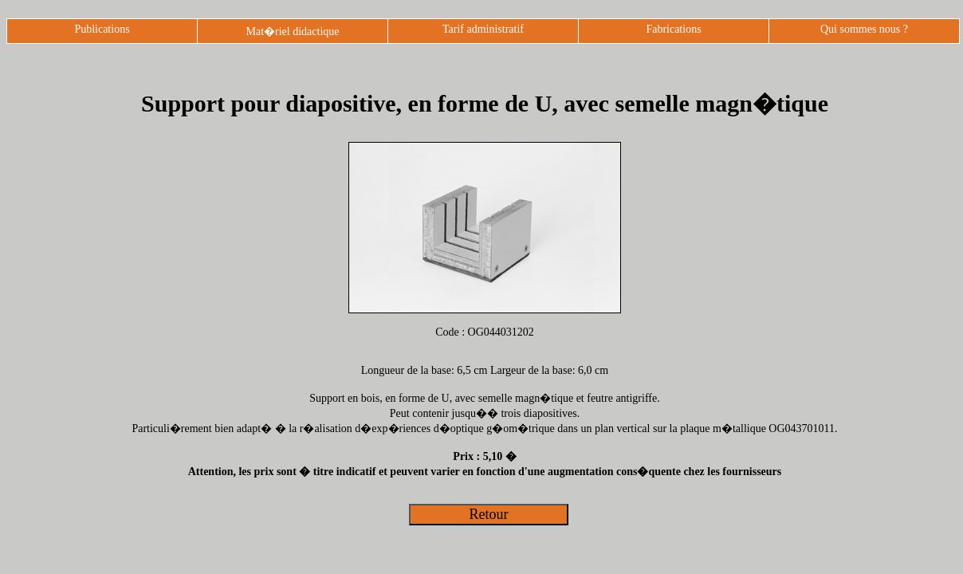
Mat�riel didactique (292, 31)
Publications (101, 29)
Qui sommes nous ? (864, 29)
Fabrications (673, 29)
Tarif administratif (483, 29)
